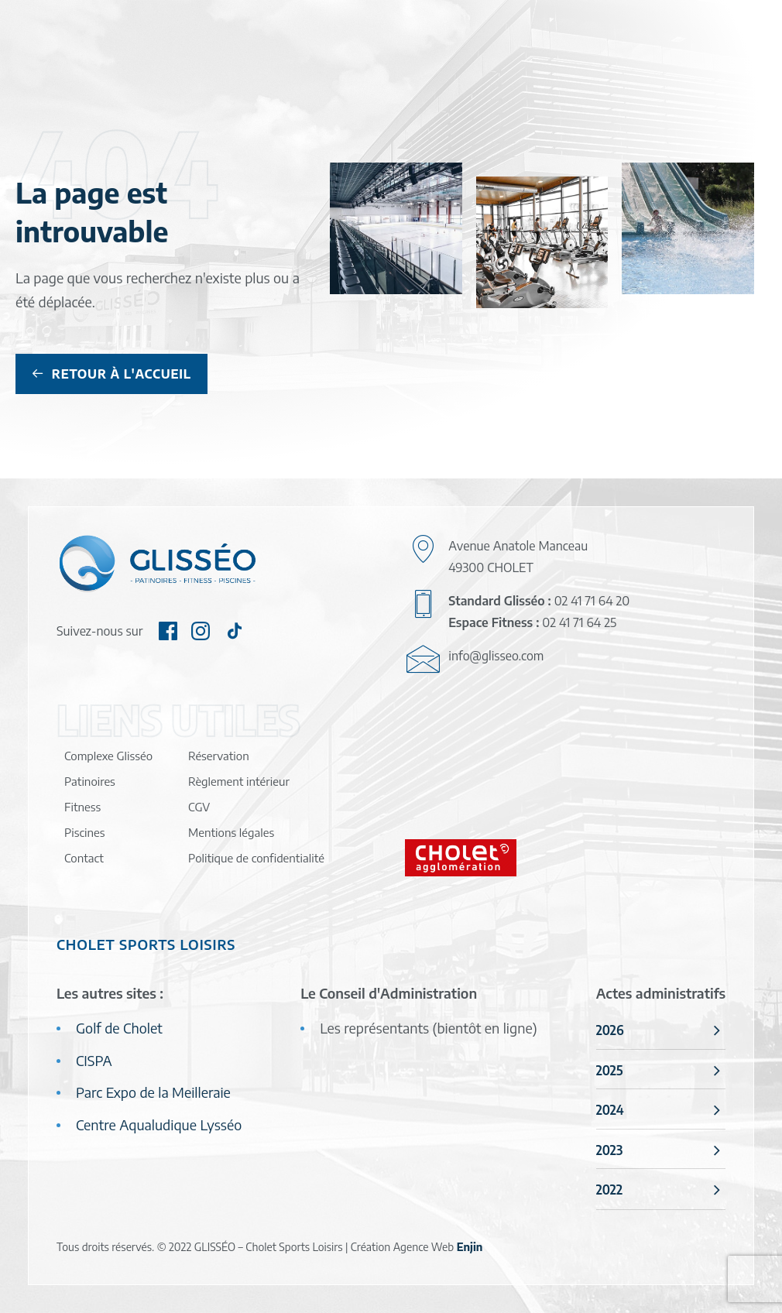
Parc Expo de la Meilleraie (153, 1092)
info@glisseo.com (496, 655)
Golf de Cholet (119, 1028)
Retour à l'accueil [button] (111, 374)
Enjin (470, 1246)
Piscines (84, 832)
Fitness (82, 807)
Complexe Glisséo (108, 756)
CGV (199, 807)
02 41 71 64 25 (579, 622)
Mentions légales (231, 832)
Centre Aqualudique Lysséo (159, 1124)
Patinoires (89, 781)
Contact (84, 858)
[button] (168, 634)
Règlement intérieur (239, 781)
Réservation (218, 756)
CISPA (94, 1060)
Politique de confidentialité (256, 858)
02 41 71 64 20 (592, 601)
